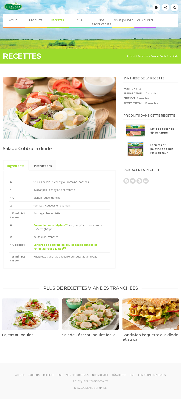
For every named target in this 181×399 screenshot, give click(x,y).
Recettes (57, 20)
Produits (35, 20)
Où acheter (145, 20)
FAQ (132, 375)
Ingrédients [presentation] (15, 166)
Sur (79, 20)
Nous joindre (123, 20)
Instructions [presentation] (43, 166)
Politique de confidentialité (90, 381)
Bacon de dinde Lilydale (50, 225)
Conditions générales (152, 375)
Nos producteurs (101, 22)
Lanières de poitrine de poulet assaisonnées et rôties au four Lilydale (65, 246)
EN (157, 7)
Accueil (13, 20)
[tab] (16, 165)
